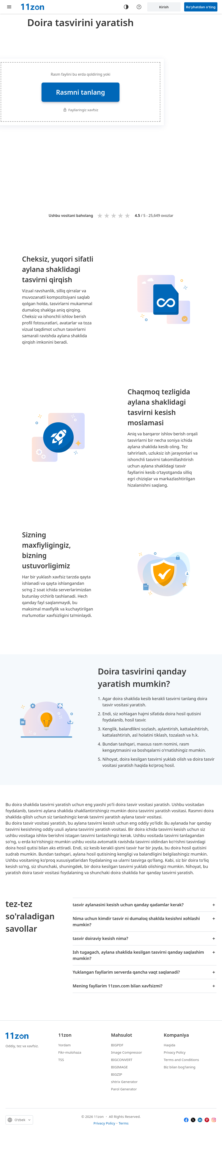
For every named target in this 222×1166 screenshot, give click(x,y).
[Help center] (139, 6)
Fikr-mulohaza (69, 1052)
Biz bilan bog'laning (179, 1067)
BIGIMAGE (119, 1067)
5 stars (127, 215)
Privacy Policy (175, 1052)
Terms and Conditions (181, 1059)
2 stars (107, 215)
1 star (100, 215)
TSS (61, 1059)
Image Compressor (126, 1052)
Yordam (64, 1045)
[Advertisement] (125, 162)
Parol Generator (124, 1089)
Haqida (169, 1045)
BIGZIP (116, 1074)
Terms (123, 1123)
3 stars (114, 215)
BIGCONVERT (121, 1059)
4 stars (120, 215)
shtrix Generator (124, 1081)
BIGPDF (117, 1045)
